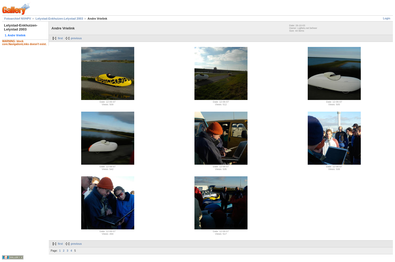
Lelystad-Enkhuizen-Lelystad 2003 (59, 18)
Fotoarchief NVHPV (17, 18)
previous (76, 38)
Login (386, 18)
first (60, 38)
